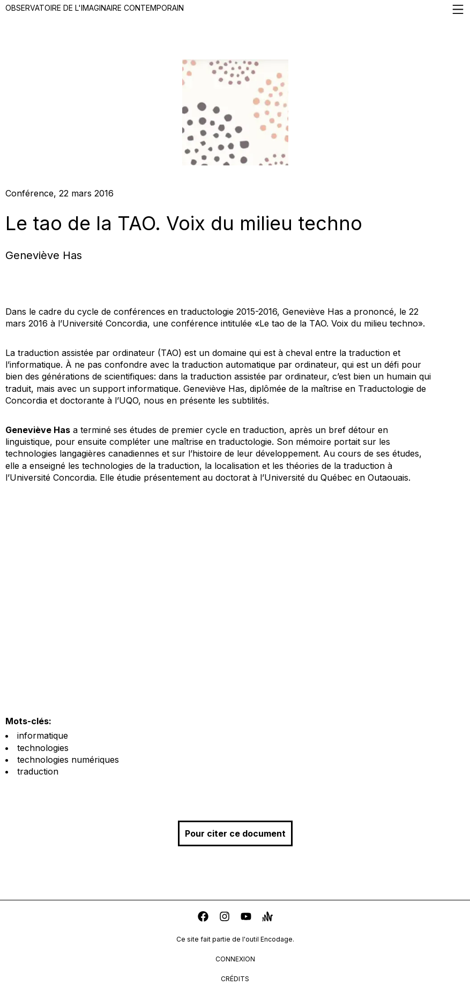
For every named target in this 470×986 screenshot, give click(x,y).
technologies (43, 747)
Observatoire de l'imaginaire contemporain (235, 9)
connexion (235, 959)
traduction (37, 771)
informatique (42, 735)
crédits (235, 979)
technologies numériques (68, 759)
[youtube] (246, 917)
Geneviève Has (43, 255)
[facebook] (203, 917)
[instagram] (224, 917)
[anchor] (267, 917)
